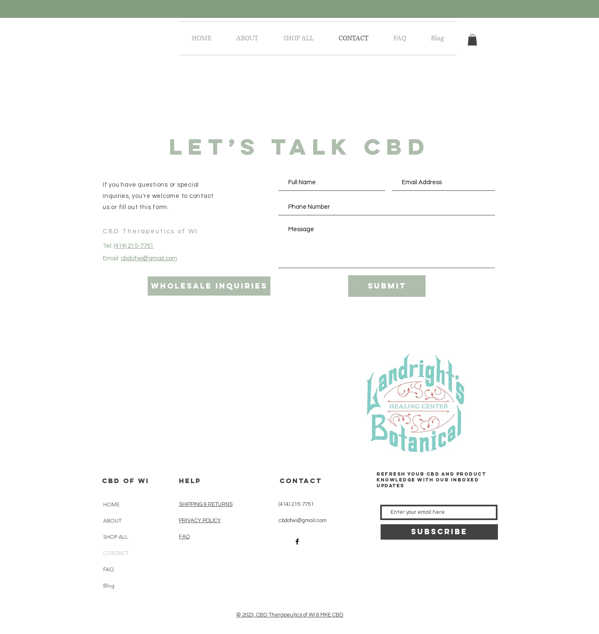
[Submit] (387, 286)
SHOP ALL (115, 537)
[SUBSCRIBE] (439, 532)
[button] (472, 39)
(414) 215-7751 (133, 246)
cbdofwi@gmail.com (149, 258)
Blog (108, 585)
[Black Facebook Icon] (297, 541)
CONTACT (116, 553)
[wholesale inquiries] (209, 286)
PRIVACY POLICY (200, 520)
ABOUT (112, 521)
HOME (111, 504)
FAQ (108, 569)
